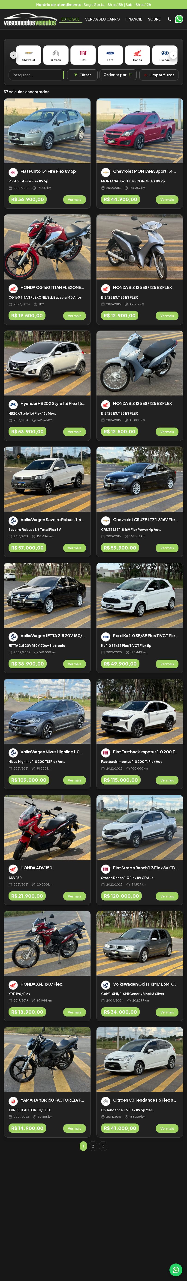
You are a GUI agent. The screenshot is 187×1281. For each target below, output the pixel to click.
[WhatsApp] (175, 1269)
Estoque (70, 19)
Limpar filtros (159, 74)
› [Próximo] (173, 55)
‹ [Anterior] (14, 55)
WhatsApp (179, 19)
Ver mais (74, 199)
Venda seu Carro (102, 19)
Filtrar (82, 74)
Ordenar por (118, 74)
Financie (133, 19)
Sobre (154, 19)
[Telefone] (169, 19)
